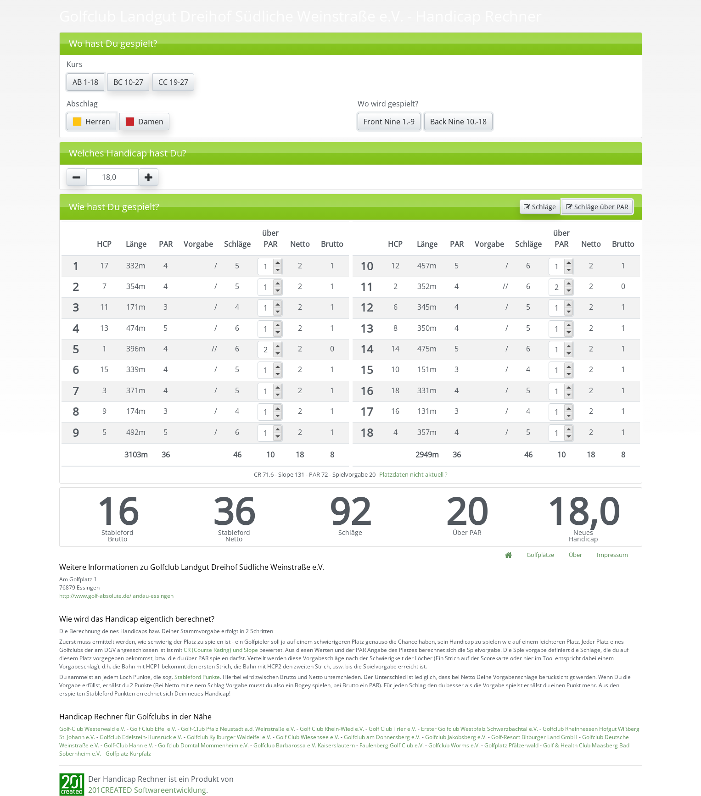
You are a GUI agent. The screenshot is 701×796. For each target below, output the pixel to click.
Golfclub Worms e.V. (454, 745)
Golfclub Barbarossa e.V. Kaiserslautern (304, 745)
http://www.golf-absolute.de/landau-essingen (116, 596)
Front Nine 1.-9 (389, 122)
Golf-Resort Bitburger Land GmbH (534, 737)
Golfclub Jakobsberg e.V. (456, 737)
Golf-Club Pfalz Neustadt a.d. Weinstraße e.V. (238, 729)
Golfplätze (540, 555)
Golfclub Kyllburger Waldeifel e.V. (229, 737)
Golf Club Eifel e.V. (153, 729)
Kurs (75, 64)
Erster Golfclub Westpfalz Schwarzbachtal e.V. (479, 729)
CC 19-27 (173, 82)
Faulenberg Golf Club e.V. (391, 745)
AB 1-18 (85, 82)
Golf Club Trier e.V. (392, 729)
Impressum (612, 555)
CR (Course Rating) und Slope (221, 650)
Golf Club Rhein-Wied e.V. (332, 729)
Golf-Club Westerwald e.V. (92, 729)
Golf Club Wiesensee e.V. (307, 737)
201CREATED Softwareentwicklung (147, 790)
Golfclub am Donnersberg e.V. (382, 737)
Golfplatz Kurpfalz (128, 753)
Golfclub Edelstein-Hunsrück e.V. (141, 737)
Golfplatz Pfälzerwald (511, 745)
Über (575, 555)
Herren (91, 122)
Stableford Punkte (197, 677)
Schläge (540, 206)
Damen (144, 122)
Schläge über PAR (597, 206)
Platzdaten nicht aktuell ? (413, 474)
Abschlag (82, 104)
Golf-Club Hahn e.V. (128, 745)
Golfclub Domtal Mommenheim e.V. (203, 745)
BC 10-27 (128, 82)
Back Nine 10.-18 (458, 122)
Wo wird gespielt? (388, 104)
